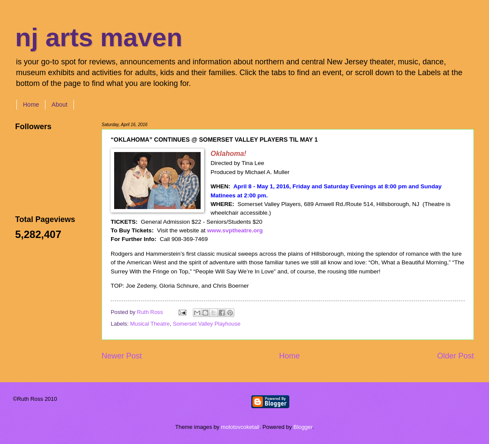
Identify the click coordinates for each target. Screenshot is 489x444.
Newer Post (122, 356)
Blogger (303, 427)
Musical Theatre (149, 323)
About (59, 104)
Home (31, 104)
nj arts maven (98, 37)
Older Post (455, 356)
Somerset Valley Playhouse (207, 323)
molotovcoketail (240, 427)
